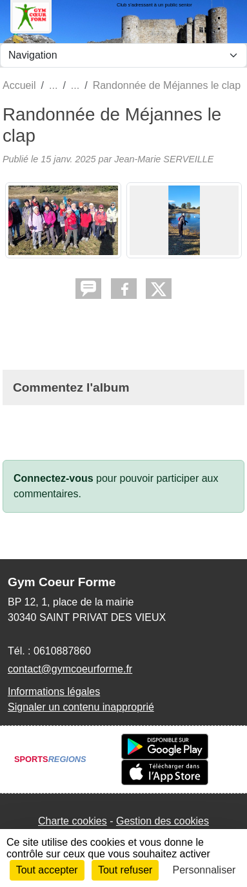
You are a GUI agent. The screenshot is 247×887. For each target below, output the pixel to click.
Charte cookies (72, 820)
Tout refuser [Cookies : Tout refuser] (125, 869)
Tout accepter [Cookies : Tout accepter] (47, 869)
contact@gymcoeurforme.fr (70, 668)
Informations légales (54, 691)
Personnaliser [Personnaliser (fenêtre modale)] (204, 869)
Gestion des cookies (162, 820)
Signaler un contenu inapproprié (81, 706)
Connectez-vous (54, 478)
